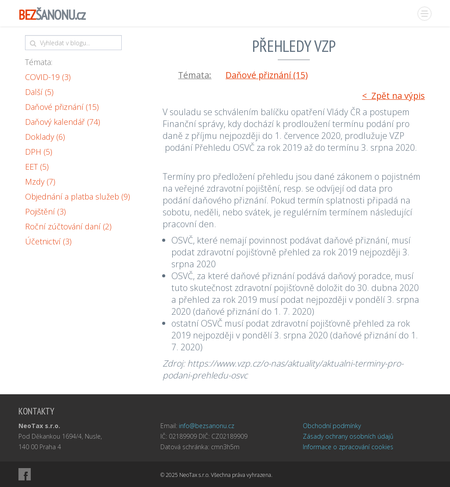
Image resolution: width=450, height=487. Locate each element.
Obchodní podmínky (332, 426)
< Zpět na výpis (393, 96)
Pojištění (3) (45, 211)
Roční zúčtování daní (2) (68, 226)
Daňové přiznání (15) (62, 107)
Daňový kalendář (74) (62, 121)
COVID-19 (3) (48, 77)
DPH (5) (38, 151)
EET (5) (37, 166)
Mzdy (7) (40, 181)
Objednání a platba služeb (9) (77, 196)
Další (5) (39, 92)
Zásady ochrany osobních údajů (348, 436)
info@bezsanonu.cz (206, 426)
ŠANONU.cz (51, 15)
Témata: (38, 62)
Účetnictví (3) (48, 241)
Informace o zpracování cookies (348, 447)
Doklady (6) (45, 136)
